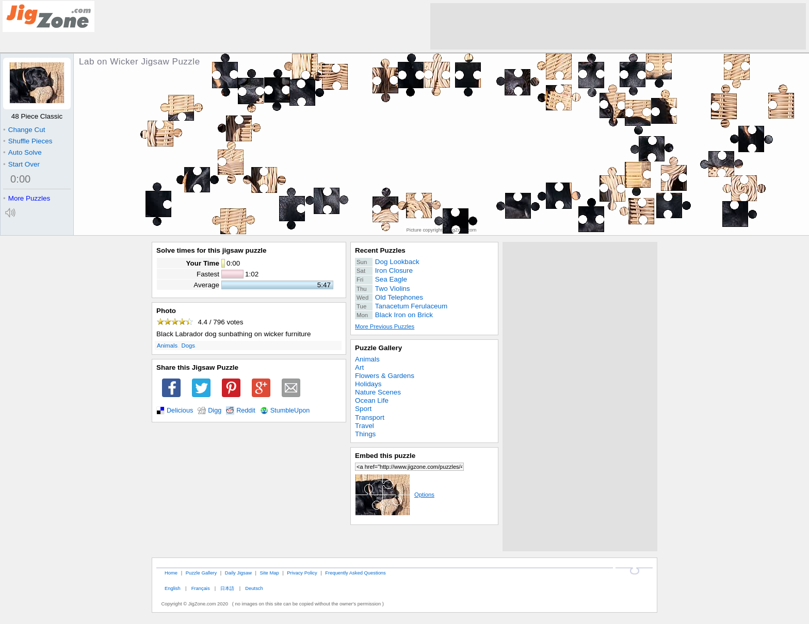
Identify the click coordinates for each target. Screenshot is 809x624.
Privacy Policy (302, 573)
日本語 (227, 588)
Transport (369, 417)
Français (200, 588)
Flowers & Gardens (384, 376)
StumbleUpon (290, 410)
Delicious (180, 410)
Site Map (269, 573)
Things (365, 434)
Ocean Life (372, 400)
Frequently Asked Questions (355, 573)
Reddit (245, 410)
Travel (364, 426)
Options (394, 494)
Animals (167, 345)
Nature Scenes (378, 392)
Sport (363, 409)
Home (171, 573)
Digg (214, 410)
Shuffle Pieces (27, 141)
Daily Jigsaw (238, 573)
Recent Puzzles (380, 250)
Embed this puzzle (385, 455)
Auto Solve (22, 152)
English (173, 588)
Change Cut (24, 130)
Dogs (188, 345)
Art (359, 367)
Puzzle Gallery (378, 348)
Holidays (368, 384)
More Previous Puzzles (384, 326)
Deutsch (254, 588)
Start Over (21, 164)
